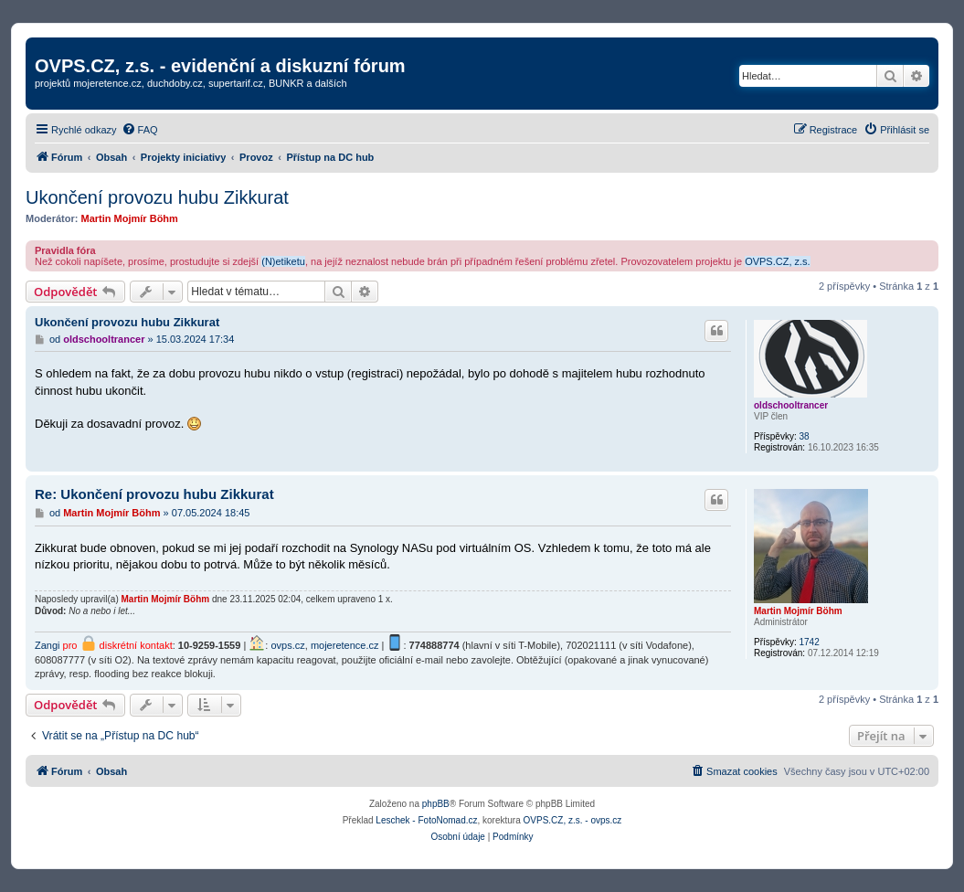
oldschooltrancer (791, 405)
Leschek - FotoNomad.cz (426, 820)
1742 (809, 642)
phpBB (436, 804)
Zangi (47, 645)
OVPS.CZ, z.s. (777, 261)
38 (804, 436)
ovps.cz (287, 645)
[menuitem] (140, 130)
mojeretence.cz (345, 645)
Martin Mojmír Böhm (129, 218)
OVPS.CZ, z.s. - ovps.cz (573, 820)
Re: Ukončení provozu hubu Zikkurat (154, 494)
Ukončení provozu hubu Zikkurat (157, 197)
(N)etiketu (283, 261)
